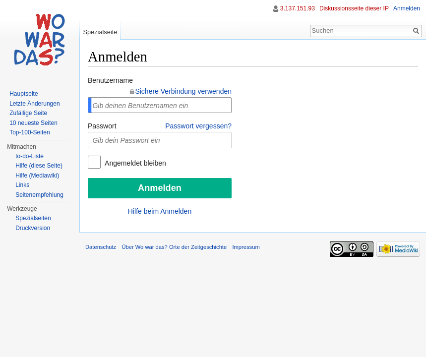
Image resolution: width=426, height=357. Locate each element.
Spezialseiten (33, 218)
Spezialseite (100, 32)
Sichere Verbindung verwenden (183, 91)
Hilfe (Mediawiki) (37, 175)
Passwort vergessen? (198, 126)
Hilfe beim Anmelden (159, 211)
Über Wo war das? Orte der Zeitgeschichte (174, 247)
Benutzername (110, 80)
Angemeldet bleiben (134, 163)
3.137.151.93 (297, 8)
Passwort (102, 126)
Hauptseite (23, 93)
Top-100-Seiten (29, 132)
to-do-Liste (29, 156)
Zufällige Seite (28, 113)
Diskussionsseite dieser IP (354, 8)
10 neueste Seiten (33, 122)
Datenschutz (100, 247)
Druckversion (32, 228)
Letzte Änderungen (34, 103)
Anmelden (406, 8)
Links (22, 184)
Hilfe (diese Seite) (38, 165)
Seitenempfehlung (39, 194)
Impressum (245, 247)
